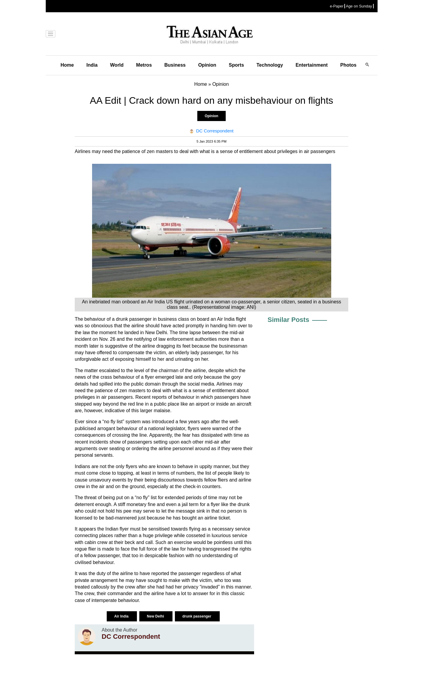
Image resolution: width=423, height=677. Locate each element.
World (116, 65)
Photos (348, 65)
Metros (144, 65)
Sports (236, 65)
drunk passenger (197, 616)
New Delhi (156, 616)
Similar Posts (288, 319)
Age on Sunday (359, 6)
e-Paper (336, 6)
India (91, 65)
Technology (269, 65)
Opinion (207, 65)
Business (175, 65)
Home (67, 65)
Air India (121, 616)
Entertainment (312, 65)
